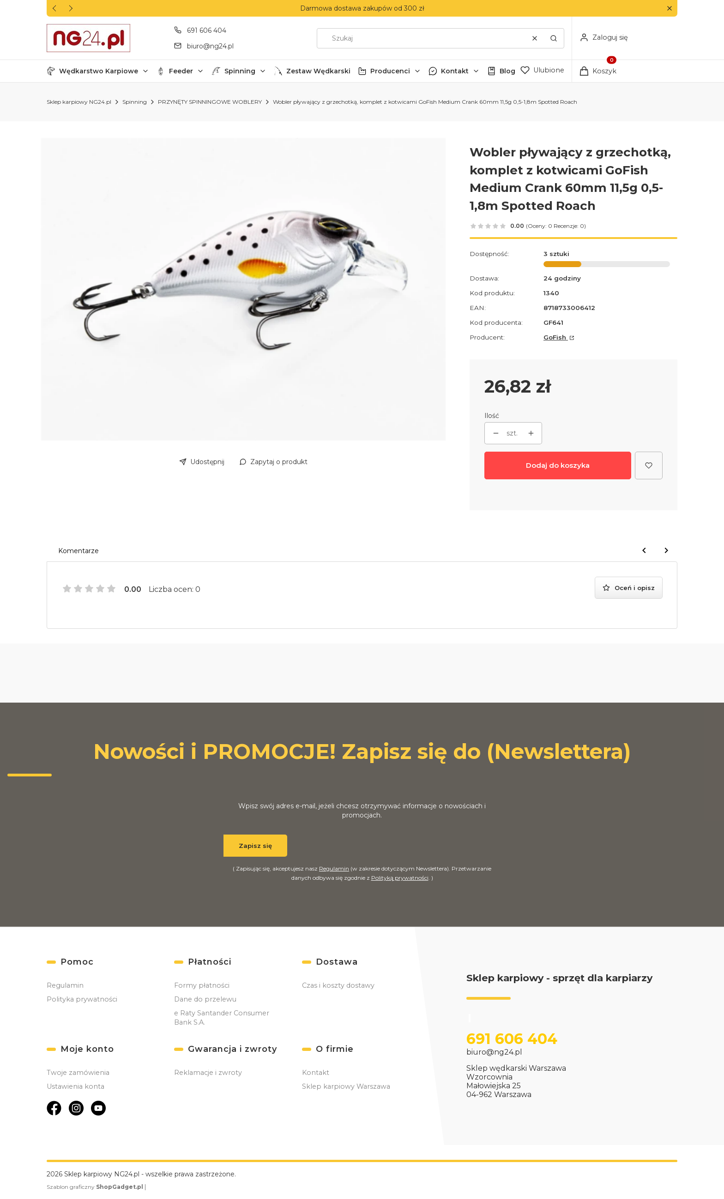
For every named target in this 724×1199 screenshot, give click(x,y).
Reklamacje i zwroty (208, 1072)
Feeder (181, 71)
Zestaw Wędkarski (318, 71)
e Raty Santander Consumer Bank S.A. (221, 1017)
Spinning (239, 71)
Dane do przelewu (205, 999)
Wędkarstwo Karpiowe (98, 71)
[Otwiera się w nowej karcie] (54, 1108)
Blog (507, 71)
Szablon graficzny (96, 1186)
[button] (669, 8)
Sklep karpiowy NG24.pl (79, 101)
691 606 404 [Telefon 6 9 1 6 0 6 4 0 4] (206, 30)
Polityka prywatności (82, 999)
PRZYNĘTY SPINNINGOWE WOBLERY (210, 101)
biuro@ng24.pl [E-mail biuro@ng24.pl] (210, 46)
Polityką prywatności (399, 877)
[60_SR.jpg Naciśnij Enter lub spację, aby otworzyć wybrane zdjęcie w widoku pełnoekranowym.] (243, 289)
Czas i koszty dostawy (338, 985)
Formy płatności (201, 985)
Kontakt (455, 71)
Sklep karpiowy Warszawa (346, 1086)
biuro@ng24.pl (494, 1052)
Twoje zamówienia (78, 1072)
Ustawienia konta (75, 1086)
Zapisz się (255, 845)
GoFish (555, 337)
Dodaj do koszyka (558, 465)
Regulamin (334, 868)
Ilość (491, 416)
